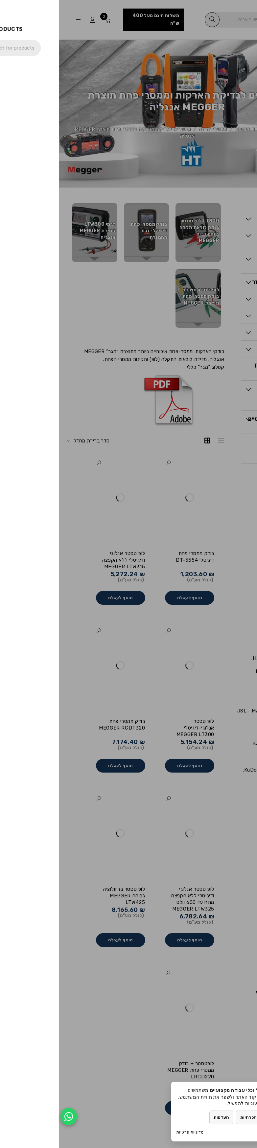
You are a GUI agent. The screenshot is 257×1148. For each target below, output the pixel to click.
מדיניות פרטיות (131, 1132)
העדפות (162, 1117)
